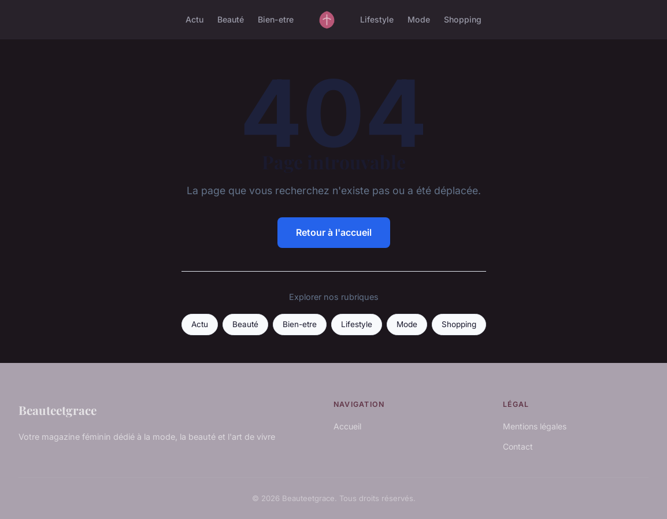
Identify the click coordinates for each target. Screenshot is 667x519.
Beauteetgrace (57, 410)
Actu (194, 19)
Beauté (230, 19)
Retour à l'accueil (334, 232)
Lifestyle (377, 19)
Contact (518, 446)
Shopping (462, 19)
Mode (418, 19)
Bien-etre (276, 19)
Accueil (347, 426)
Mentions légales (534, 426)
